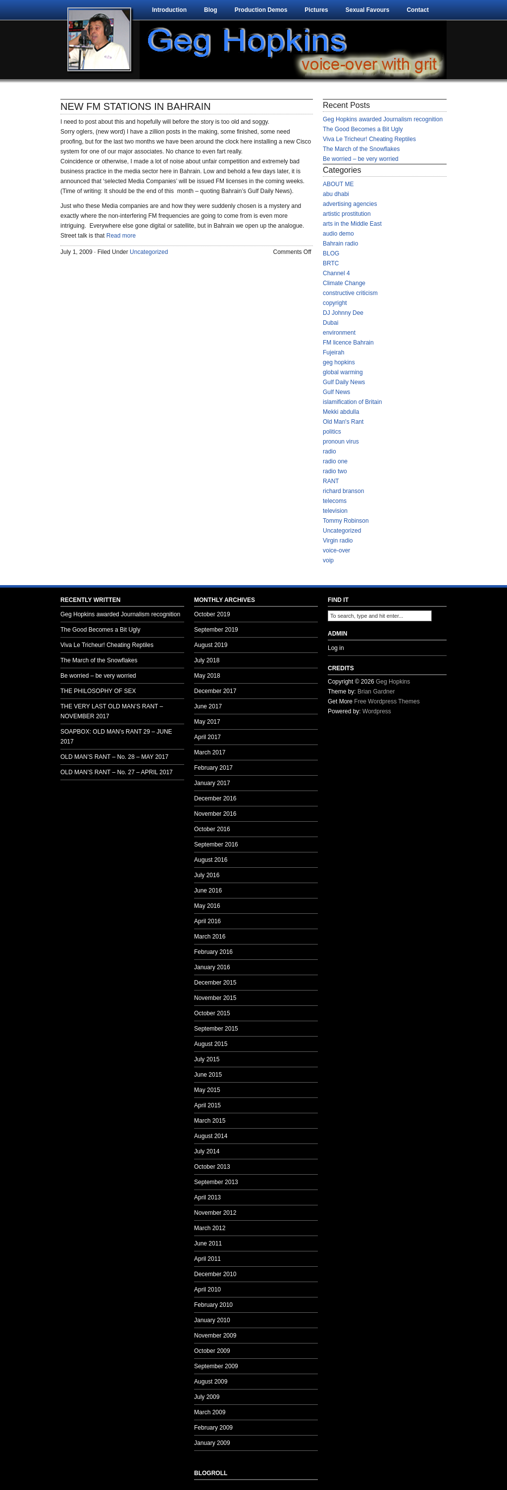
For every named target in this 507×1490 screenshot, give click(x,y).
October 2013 (212, 1166)
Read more (121, 235)
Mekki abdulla (341, 411)
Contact (417, 9)
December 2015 (215, 982)
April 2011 (207, 1258)
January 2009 (212, 1443)
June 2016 (208, 890)
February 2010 (213, 1304)
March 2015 (209, 1120)
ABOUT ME (338, 184)
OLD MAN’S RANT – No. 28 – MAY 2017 (114, 756)
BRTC (331, 263)
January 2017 (212, 783)
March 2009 (209, 1412)
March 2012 (209, 1228)
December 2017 (215, 691)
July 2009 (206, 1396)
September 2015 (216, 1028)
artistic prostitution (347, 213)
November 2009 (215, 1335)
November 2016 (215, 813)
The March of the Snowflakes (361, 149)
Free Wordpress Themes (386, 701)
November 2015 (215, 997)
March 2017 (209, 752)
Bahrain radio (340, 243)
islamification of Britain (352, 401)
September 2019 (216, 629)
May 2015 (207, 1090)
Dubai (330, 322)
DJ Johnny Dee (343, 312)
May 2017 (207, 721)
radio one (335, 461)
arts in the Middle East (352, 223)
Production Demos (261, 9)
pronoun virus (341, 441)
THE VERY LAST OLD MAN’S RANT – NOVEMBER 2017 (111, 711)
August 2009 (210, 1381)
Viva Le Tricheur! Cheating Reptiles (369, 139)
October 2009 (212, 1350)
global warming (343, 372)
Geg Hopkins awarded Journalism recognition (383, 119)
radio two (335, 471)
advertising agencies (350, 203)
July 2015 (206, 1059)
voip (328, 560)
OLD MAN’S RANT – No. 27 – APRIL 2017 (116, 772)
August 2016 (210, 859)
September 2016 (216, 844)
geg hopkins (339, 362)
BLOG (331, 253)
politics (332, 431)
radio (329, 451)
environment (339, 332)
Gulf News (336, 392)
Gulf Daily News (344, 382)
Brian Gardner (376, 691)
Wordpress (376, 711)
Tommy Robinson (346, 520)
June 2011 (208, 1243)
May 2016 (207, 905)
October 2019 (212, 614)
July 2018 (206, 660)
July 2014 (206, 1151)
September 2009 (216, 1366)
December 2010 (215, 1274)
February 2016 (213, 951)
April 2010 (207, 1289)
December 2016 (215, 798)
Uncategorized (149, 251)
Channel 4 (336, 273)
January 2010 (212, 1320)
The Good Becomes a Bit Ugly (363, 129)
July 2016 (206, 875)
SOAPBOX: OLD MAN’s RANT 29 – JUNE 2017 (116, 736)
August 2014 (210, 1136)
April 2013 (207, 1197)
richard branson (343, 491)
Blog (210, 9)
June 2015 (208, 1074)
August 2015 (210, 1044)
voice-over (336, 550)
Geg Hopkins (393, 681)
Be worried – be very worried (361, 158)
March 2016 (209, 936)
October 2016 (212, 829)
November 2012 (215, 1212)
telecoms (335, 500)
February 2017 (213, 767)
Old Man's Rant (343, 421)
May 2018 (207, 675)
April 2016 (207, 921)
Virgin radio (338, 540)
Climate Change (344, 283)
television (335, 510)
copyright (335, 302)
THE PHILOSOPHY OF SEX (98, 691)
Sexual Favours (368, 9)
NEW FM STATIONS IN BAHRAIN (135, 106)
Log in (336, 648)
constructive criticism (350, 293)
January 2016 (212, 967)
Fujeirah (333, 352)
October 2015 (212, 1013)
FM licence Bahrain (348, 342)
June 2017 (208, 706)
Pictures (316, 9)
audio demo (338, 233)
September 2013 (216, 1182)
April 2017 (207, 737)
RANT (331, 481)
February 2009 (213, 1427)
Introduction (169, 9)
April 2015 (207, 1105)
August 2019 (210, 645)
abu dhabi (336, 194)
